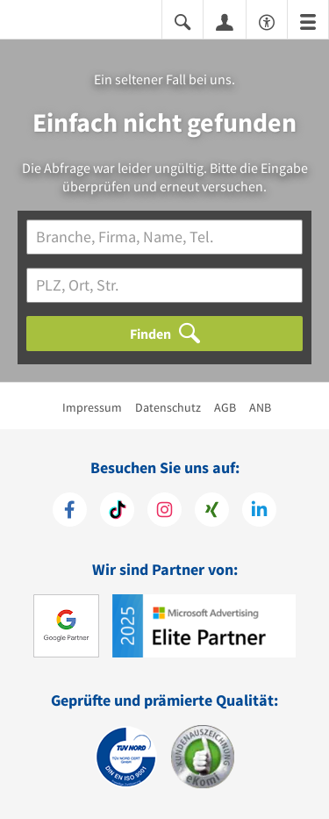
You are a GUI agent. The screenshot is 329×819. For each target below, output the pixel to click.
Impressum (92, 407)
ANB (260, 407)
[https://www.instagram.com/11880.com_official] (164, 511)
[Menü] (308, 20)
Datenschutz (168, 407)
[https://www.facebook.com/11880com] (70, 511)
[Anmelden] (224, 21)
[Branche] (164, 237)
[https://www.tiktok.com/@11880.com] (117, 511)
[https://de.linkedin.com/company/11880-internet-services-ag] (259, 511)
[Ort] (164, 285)
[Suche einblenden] (182, 20)
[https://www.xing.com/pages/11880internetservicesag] (212, 511)
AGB (225, 407)
